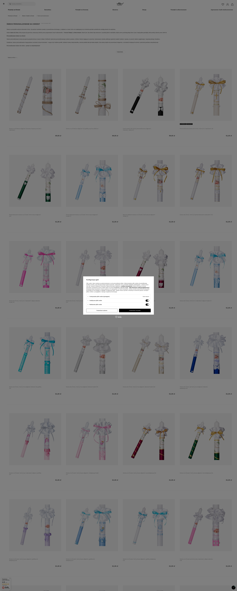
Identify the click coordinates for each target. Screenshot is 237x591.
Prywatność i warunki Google (121, 287)
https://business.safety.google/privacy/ (139, 287)
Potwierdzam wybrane (101, 310)
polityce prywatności (126, 286)
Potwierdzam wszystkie (135, 310)
